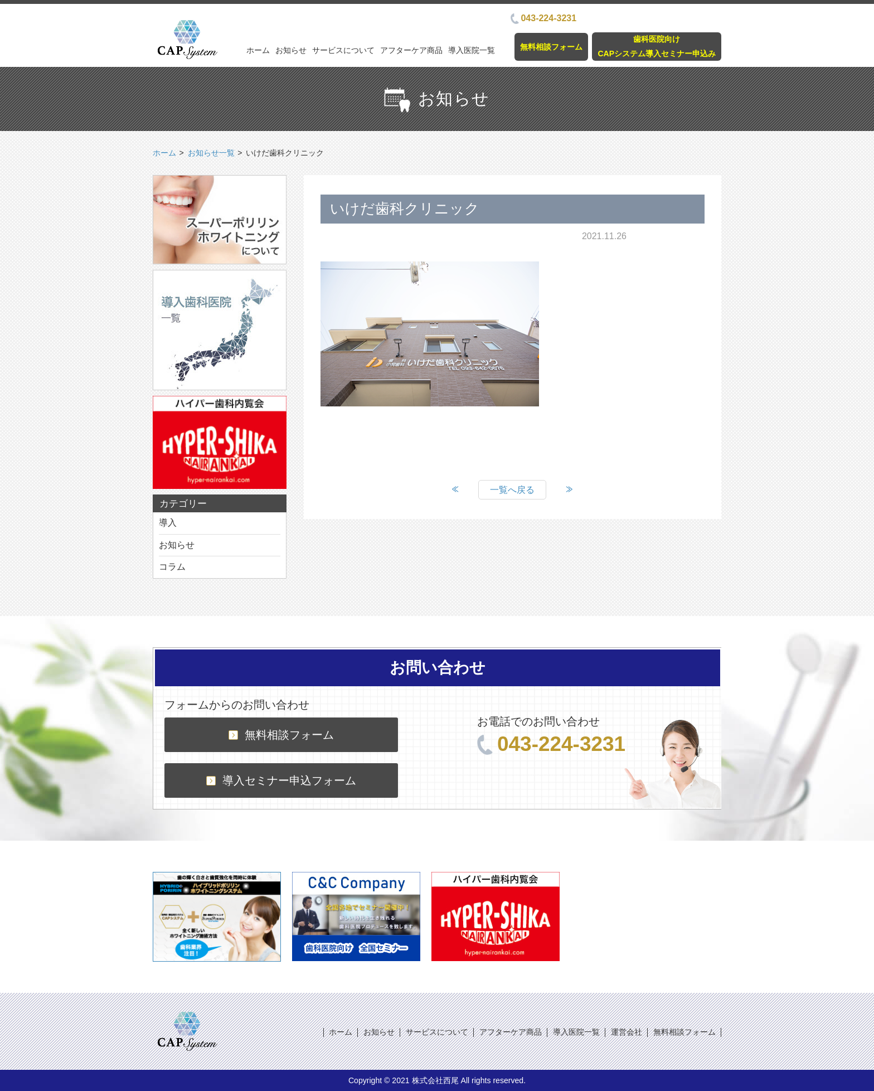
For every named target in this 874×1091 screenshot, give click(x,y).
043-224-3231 (543, 18)
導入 (168, 522)
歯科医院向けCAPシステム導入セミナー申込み (657, 46)
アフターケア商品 (411, 50)
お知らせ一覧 (211, 152)
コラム (172, 566)
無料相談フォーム (551, 46)
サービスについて (343, 50)
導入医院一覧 (471, 50)
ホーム (258, 50)
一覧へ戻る (512, 489)
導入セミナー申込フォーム (281, 780)
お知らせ (291, 50)
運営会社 (626, 1031)
